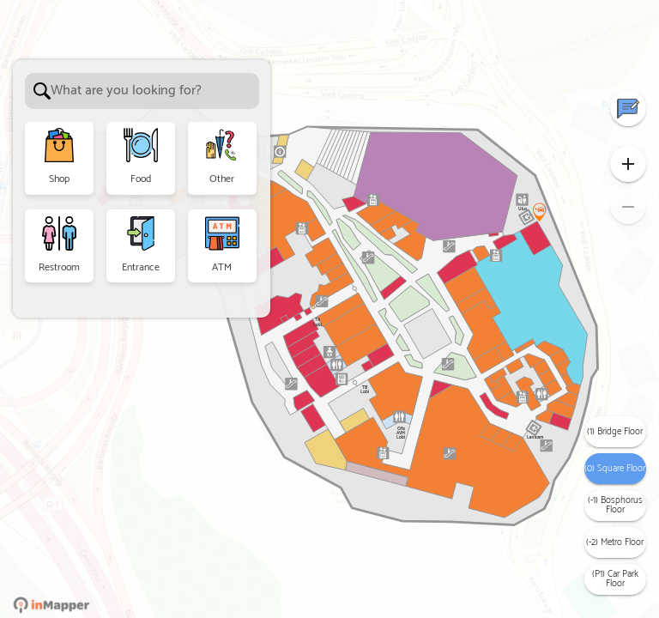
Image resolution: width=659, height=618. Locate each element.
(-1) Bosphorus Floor (615, 505)
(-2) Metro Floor (615, 542)
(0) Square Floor (614, 468)
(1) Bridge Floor (615, 431)
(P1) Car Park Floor (615, 578)
